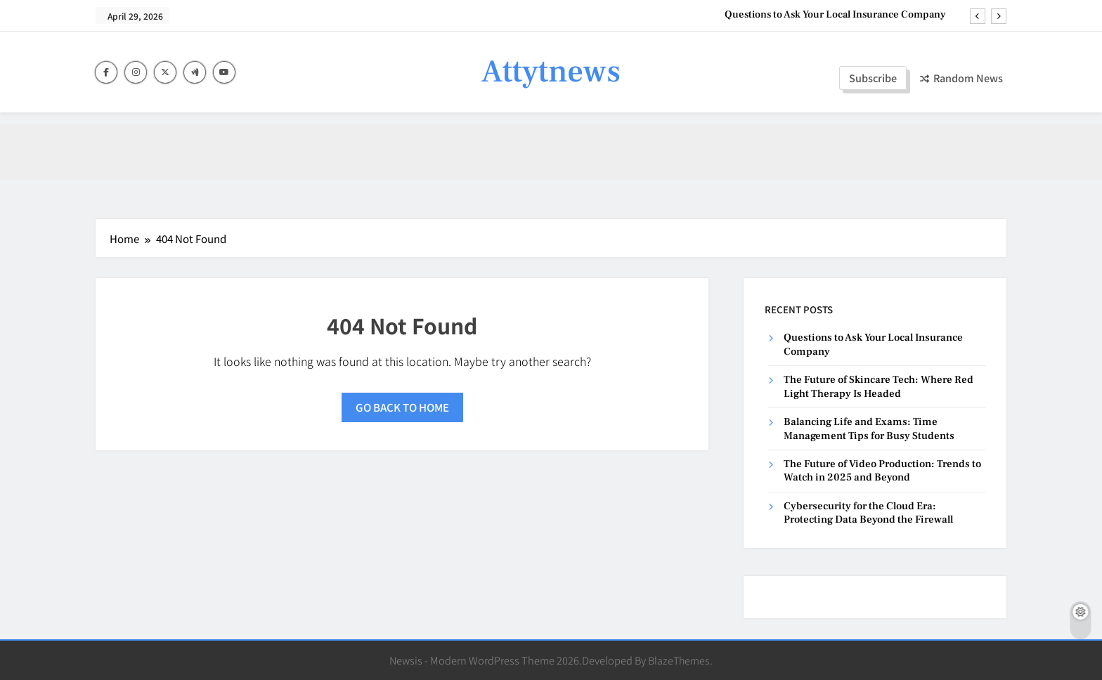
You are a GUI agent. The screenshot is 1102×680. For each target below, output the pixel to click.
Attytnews (551, 71)
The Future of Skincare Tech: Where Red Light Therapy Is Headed (878, 386)
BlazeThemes (679, 660)
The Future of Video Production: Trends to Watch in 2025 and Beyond (882, 470)
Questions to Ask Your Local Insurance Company (835, 14)
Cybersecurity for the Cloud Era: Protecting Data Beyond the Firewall (868, 512)
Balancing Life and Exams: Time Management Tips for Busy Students (869, 428)
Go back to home (402, 407)
